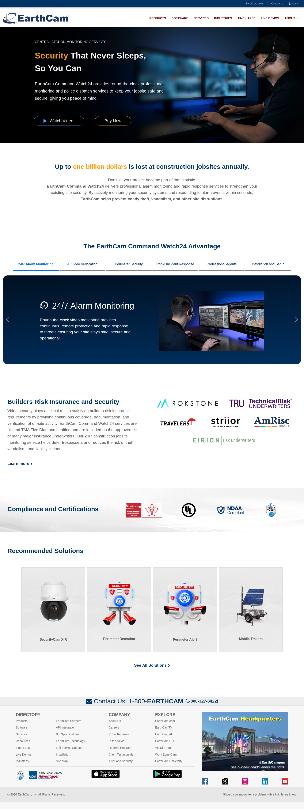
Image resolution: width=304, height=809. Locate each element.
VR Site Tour (163, 747)
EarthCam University (168, 761)
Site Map (62, 761)
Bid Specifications (67, 734)
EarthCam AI (163, 734)
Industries (223, 18)
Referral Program (120, 747)
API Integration (66, 727)
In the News (116, 741)
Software (179, 18)
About (290, 18)
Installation (63, 754)
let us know (288, 794)
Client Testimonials (121, 754)
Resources (23, 741)
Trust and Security (121, 761)
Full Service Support (69, 747)
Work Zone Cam (166, 754)
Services (201, 18)
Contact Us (275, 3)
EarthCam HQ (164, 741)
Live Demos (270, 18)
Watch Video (59, 120)
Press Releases (119, 734)
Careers (114, 727)
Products (157, 18)
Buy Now (112, 120)
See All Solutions (152, 665)
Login (293, 3)
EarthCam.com (254, 3)
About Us (115, 721)
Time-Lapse (246, 18)
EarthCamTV (163, 727)
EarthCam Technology (70, 741)
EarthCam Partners (68, 721)
